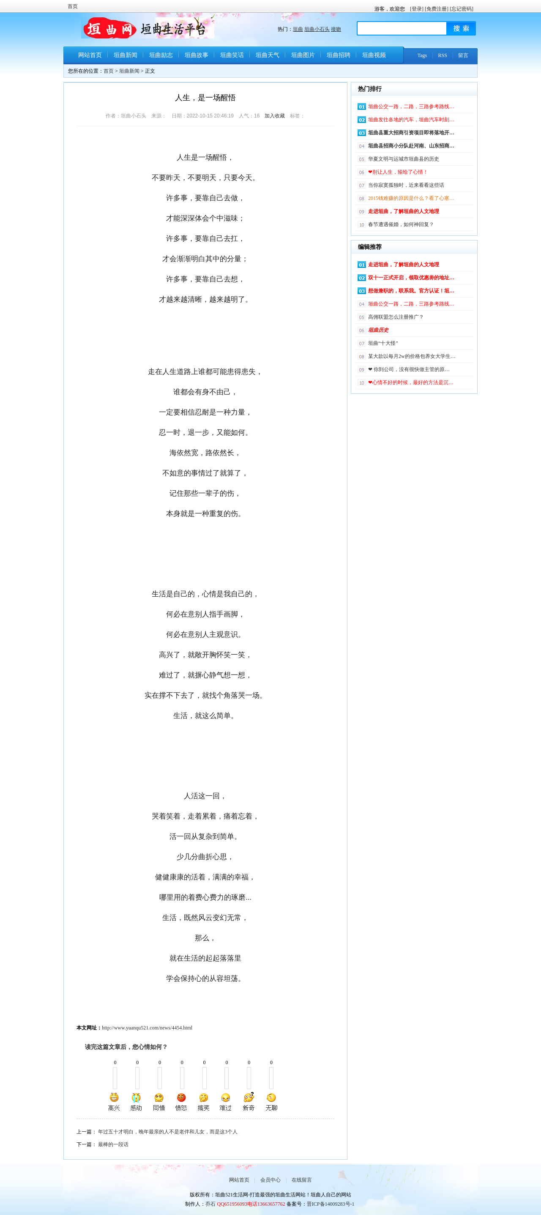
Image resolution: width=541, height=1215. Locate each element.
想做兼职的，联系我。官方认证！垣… (411, 291)
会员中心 (270, 1180)
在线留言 (302, 1180)
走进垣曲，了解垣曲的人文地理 (403, 211)
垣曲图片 (303, 55)
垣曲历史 (378, 330)
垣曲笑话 (232, 55)
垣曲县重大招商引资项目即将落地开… (411, 133)
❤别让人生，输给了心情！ (398, 172)
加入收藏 (275, 116)
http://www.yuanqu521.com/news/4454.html (147, 1028)
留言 (463, 55)
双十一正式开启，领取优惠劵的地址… (411, 278)
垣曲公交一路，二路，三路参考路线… (411, 106)
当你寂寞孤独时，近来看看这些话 (406, 185)
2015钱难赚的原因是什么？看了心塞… (411, 198)
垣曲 (298, 29)
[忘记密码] (461, 9)
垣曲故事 (196, 55)
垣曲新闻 (125, 55)
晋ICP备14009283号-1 (331, 1204)
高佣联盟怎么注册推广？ (396, 317)
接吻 (336, 29)
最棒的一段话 (113, 1144)
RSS (442, 55)
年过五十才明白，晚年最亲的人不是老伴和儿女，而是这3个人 (168, 1132)
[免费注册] (436, 9)
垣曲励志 (161, 55)
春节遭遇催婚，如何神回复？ (401, 224)
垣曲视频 (374, 55)
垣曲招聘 (338, 55)
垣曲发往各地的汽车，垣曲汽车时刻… (411, 120)
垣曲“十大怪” (383, 343)
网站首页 (90, 55)
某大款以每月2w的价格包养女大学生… (412, 356)
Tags (422, 55)
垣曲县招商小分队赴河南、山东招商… (411, 146)
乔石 (210, 1204)
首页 (73, 6)
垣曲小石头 (317, 29)
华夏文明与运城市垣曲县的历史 (403, 159)
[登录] (417, 9)
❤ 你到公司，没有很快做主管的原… (409, 369)
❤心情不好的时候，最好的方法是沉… (411, 382)
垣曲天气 (267, 55)
